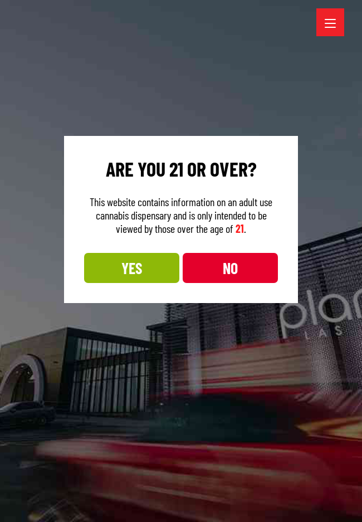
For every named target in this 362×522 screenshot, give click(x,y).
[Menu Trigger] (330, 22)
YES (131, 267)
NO (230, 267)
